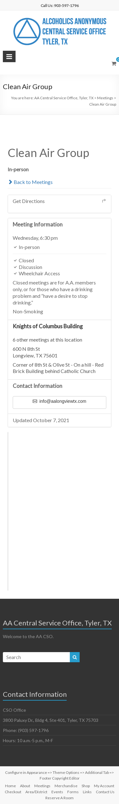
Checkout (13, 791)
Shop (86, 785)
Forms (73, 791)
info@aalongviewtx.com (59, 401)
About (25, 785)
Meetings (42, 785)
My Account (104, 785)
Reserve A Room (59, 797)
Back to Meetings (30, 182)
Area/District (36, 791)
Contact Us (105, 791)
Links (87, 791)
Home (10, 785)
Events (57, 791)
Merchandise (66, 785)
